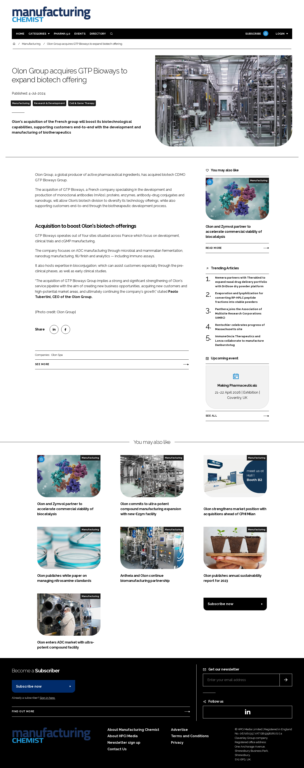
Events (80, 33)
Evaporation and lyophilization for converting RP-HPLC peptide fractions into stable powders (239, 297)
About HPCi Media (122, 736)
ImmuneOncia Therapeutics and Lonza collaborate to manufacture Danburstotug (239, 340)
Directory (98, 33)
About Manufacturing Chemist (133, 730)
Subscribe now (220, 604)
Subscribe (256, 34)
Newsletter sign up (123, 743)
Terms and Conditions (190, 736)
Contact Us (117, 749)
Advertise (179, 730)
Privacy (177, 743)
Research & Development (49, 103)
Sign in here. (47, 697)
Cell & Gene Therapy (81, 103)
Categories (37, 33)
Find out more (23, 711)
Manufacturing (21, 103)
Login (280, 33)
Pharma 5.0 (62, 33)
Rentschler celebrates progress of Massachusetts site (240, 327)
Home (20, 33)
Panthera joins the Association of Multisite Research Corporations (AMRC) (238, 313)
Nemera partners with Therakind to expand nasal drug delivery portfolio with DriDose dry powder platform (241, 282)
